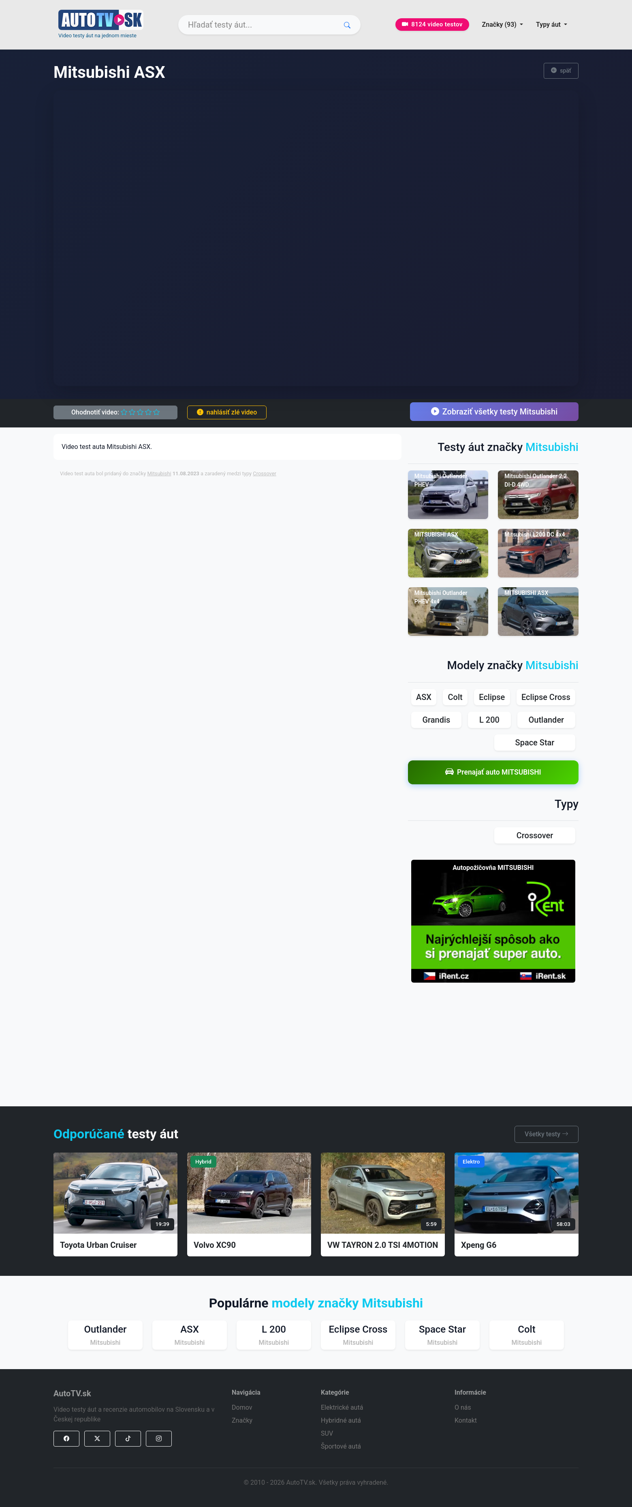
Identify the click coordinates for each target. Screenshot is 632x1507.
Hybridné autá (341, 1420)
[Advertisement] (256, 502)
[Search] (269, 24)
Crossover (264, 473)
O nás (463, 1407)
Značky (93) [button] (500, 24)
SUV (327, 1433)
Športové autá (341, 1446)
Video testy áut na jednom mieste (97, 35)
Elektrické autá (342, 1407)
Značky (242, 1420)
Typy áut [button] (549, 24)
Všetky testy (546, 1134)
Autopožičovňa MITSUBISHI (493, 868)
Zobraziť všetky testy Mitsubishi (494, 411)
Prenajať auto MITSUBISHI (493, 772)
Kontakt (466, 1420)
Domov (242, 1407)
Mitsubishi (159, 473)
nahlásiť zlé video (227, 412)
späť (561, 71)
